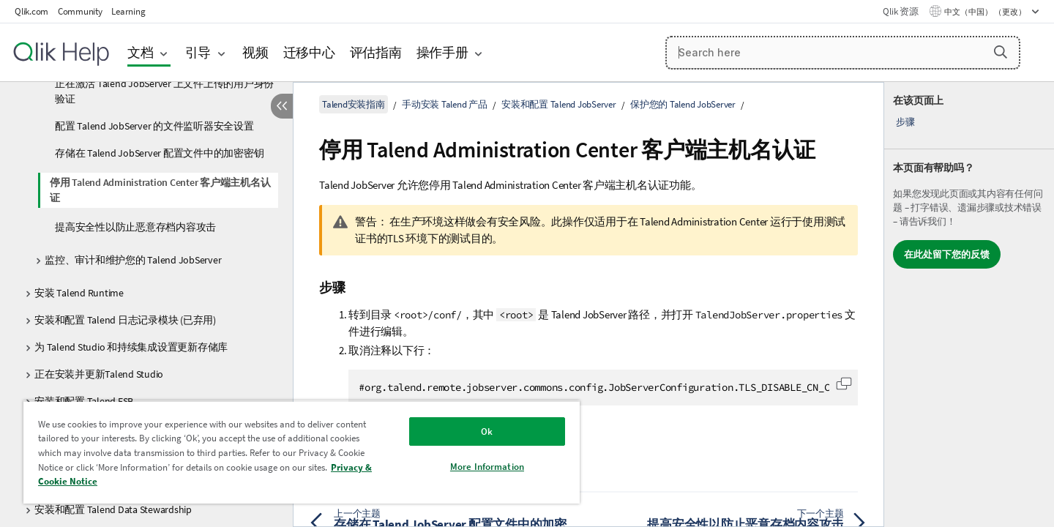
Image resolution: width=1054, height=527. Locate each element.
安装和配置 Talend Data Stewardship (113, 509)
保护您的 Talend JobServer (683, 104)
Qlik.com (31, 11)
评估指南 (376, 52)
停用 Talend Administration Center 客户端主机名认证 (160, 190)
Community (80, 11)
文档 (140, 52)
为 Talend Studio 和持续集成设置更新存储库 (131, 347)
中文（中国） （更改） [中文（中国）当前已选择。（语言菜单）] (986, 12)
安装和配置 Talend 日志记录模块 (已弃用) (125, 319)
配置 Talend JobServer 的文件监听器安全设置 (154, 125)
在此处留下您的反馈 (947, 254)
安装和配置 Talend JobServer (558, 104)
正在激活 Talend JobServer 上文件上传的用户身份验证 (164, 91)
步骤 (905, 122)
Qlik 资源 (900, 11)
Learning (128, 11)
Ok (487, 431)
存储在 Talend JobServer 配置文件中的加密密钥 (159, 153)
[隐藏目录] (282, 106)
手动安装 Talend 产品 (444, 104)
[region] (301, 452)
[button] (1001, 52)
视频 (255, 52)
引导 (198, 52)
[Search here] (843, 52)
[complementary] (969, 304)
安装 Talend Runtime (79, 292)
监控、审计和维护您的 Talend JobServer (133, 259)
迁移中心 (309, 52)
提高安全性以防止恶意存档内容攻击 (135, 226)
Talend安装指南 (353, 104)
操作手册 (442, 52)
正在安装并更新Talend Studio (98, 374)
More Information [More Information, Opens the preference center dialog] (487, 466)
